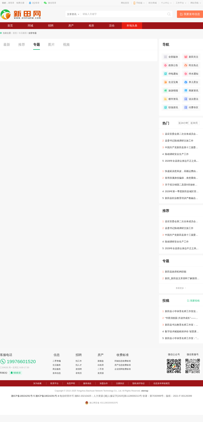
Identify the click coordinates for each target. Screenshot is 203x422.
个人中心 (165, 3)
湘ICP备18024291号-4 (47, 396)
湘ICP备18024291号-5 (23, 396)
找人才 (79, 365)
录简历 (79, 373)
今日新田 (23, 33)
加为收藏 (37, 383)
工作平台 (180, 3)
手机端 (139, 3)
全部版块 (170, 57)
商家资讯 (191, 90)
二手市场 (57, 361)
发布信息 (57, 373)
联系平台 (54, 383)
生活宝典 (170, 82)
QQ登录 (35, 3)
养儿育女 (191, 82)
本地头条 (132, 25)
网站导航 (194, 3)
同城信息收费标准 (123, 361)
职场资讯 (170, 107)
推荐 (21, 44)
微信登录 (52, 3)
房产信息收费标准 (123, 365)
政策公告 (170, 65)
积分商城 (153, 3)
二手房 (101, 369)
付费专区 (191, 107)
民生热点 (191, 65)
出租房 (101, 365)
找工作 (79, 361)
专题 (36, 44)
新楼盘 (101, 361)
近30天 (194, 123)
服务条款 (87, 383)
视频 (66, 44)
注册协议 (120, 383)
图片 (51, 44)
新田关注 (191, 57)
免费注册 (20, 3)
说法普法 (191, 99)
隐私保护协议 (138, 383)
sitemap (144, 391)
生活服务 (57, 365)
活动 (111, 25)
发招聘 (79, 369)
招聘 (50, 25)
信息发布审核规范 (161, 383)
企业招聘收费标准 (123, 369)
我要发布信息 (192, 14)
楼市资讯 (170, 99)
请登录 (11, 3)
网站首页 (125, 3)
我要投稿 (193, 300)
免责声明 (71, 383)
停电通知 (170, 73)
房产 (71, 25)
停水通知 (191, 73)
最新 (6, 44)
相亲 (91, 25)
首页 (10, 25)
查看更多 (181, 288)
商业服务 (57, 369)
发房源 (101, 373)
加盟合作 (104, 383)
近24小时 (183, 123)
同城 (30, 25)
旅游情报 (170, 90)
